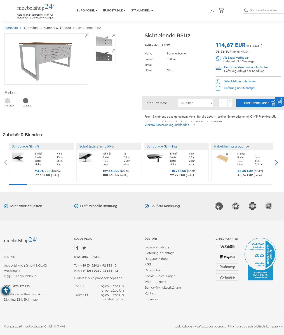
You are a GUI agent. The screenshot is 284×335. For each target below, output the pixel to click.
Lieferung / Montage (160, 253)
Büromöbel (86, 10)
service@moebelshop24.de (103, 278)
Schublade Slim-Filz (162, 146)
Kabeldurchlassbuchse (231, 146)
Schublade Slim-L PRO (96, 146)
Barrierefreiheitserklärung (163, 287)
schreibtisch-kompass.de (265, 326)
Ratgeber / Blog (156, 258)
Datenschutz (153, 270)
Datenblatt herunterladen (236, 81)
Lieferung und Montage (235, 88)
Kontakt (150, 293)
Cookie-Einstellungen (160, 276)
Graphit (32, 102)
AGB (148, 264)
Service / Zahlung (157, 247)
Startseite (12, 28)
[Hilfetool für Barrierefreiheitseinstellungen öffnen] (6, 290)
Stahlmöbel (142, 10)
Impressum (153, 299)
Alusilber (14, 102)
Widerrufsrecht (155, 282)
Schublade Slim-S (25, 146)
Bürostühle (114, 10)
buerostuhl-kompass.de (230, 326)
